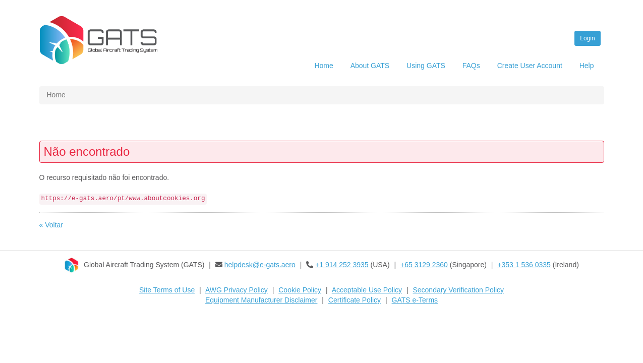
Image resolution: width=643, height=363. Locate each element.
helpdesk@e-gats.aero (260, 265)
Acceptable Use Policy (367, 290)
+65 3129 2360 (424, 265)
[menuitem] (323, 67)
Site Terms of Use (167, 290)
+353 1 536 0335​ (524, 265)
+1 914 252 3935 (342, 265)
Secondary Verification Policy (458, 290)
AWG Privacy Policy (236, 290)
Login (587, 38)
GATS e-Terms (415, 300)
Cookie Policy (299, 290)
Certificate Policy (354, 300)
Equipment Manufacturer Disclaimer (261, 300)
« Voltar (51, 225)
